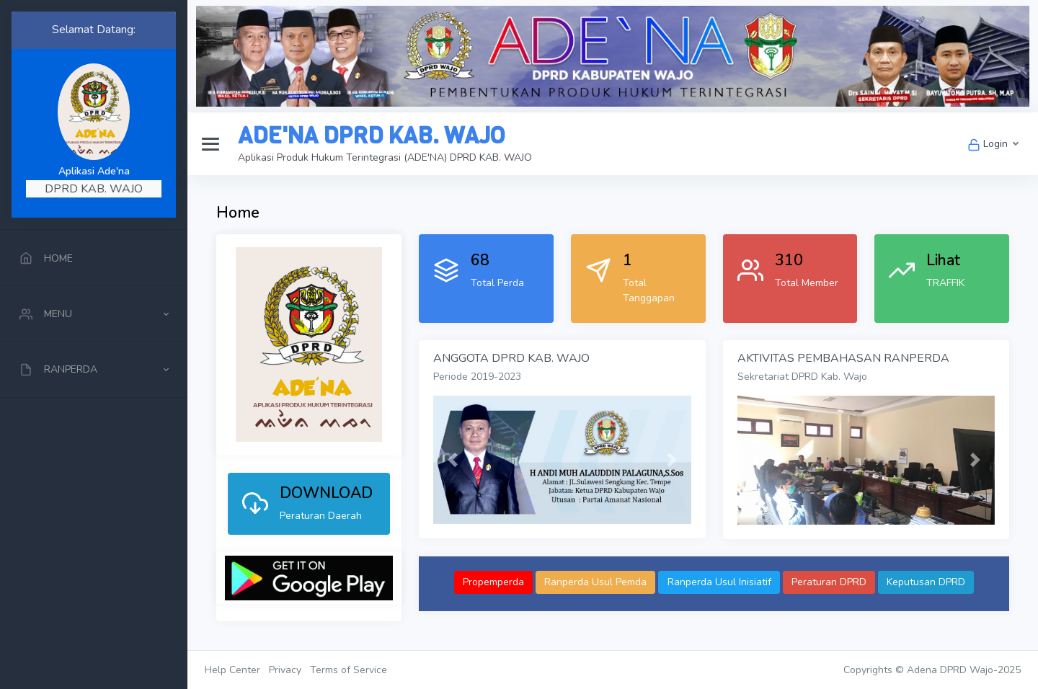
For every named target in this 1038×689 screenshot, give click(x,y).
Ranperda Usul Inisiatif (719, 582)
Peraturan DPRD (828, 582)
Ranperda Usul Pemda (595, 582)
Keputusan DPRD (926, 582)
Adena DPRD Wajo (950, 670)
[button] (452, 460)
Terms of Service (348, 670)
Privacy (285, 670)
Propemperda (493, 582)
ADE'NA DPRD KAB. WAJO (371, 135)
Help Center (232, 670)
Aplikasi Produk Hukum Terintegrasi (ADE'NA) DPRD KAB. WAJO (385, 157)
